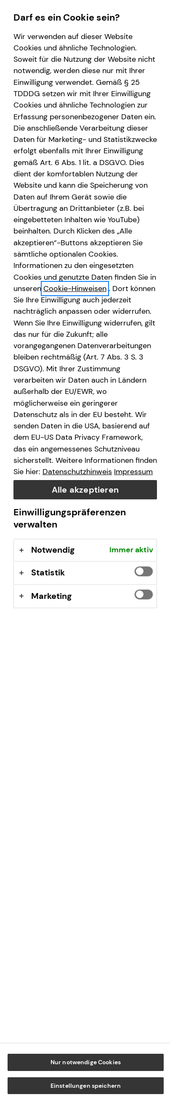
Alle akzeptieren (85, 489)
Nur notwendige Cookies (85, 1062)
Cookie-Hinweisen (74, 288)
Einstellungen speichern (85, 1085)
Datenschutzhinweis (77, 472)
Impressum (133, 472)
